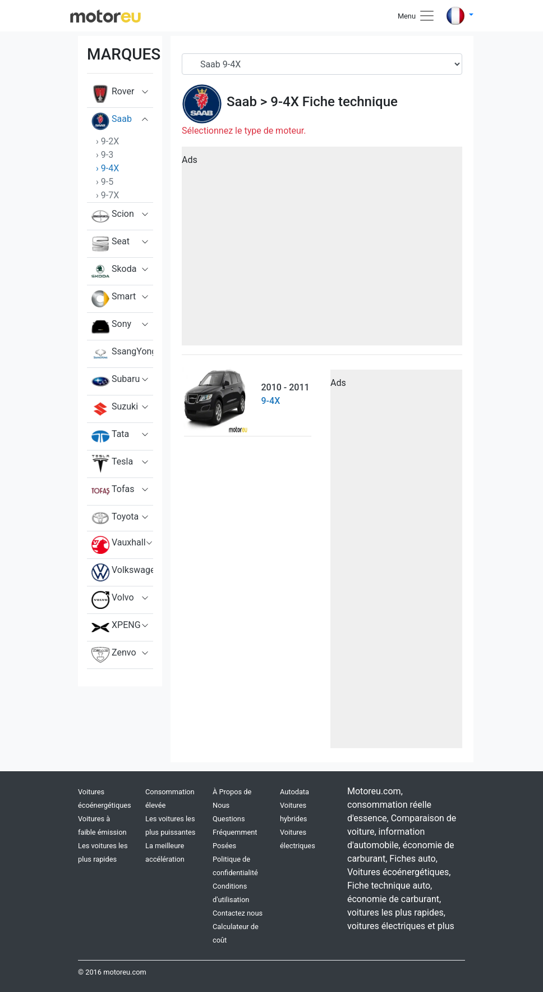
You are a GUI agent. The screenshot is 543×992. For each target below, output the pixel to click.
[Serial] (322, 64)
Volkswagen (122, 572)
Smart (113, 299)
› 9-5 (104, 181)
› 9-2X (107, 141)
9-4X (284, 102)
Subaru (115, 381)
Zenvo (113, 655)
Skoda (113, 271)
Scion (112, 216)
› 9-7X (107, 195)
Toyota (115, 518)
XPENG (116, 627)
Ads (189, 159)
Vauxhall (118, 545)
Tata (110, 436)
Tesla (112, 464)
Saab (111, 121)
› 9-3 (104, 154)
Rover (112, 94)
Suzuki (114, 409)
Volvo (112, 600)
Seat (110, 244)
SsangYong (122, 354)
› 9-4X (107, 168)
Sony (111, 326)
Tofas (112, 491)
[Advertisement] (322, 250)
